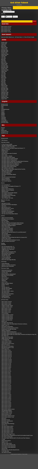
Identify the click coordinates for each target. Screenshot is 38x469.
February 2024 (4, 47)
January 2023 (4, 64)
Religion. (3, 201)
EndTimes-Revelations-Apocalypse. (9, 204)
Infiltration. (4, 280)
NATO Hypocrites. (5, 348)
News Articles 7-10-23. (6, 394)
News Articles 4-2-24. (6, 369)
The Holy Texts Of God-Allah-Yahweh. (10, 213)
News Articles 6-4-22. (6, 392)
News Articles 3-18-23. (6, 309)
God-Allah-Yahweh (19, 3)
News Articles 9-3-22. (6, 407)
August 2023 (4, 55)
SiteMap (3, 243)
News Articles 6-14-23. (6, 381)
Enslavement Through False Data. (9, 329)
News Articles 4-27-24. (6, 371)
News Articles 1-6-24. (6, 350)
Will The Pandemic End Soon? (8, 241)
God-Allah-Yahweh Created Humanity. (10, 158)
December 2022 (4, 66)
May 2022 (3, 75)
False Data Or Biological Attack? (9, 225)
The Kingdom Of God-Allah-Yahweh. (9, 192)
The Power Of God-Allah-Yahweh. (9, 174)
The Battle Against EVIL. (7, 171)
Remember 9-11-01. (6, 419)
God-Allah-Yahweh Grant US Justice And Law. (12, 333)
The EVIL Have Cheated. (7, 288)
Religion (3, 113)
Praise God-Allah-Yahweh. (7, 283)
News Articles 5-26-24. (6, 377)
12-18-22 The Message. (7, 271)
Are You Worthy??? (6, 184)
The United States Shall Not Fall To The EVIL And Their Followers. (16, 438)
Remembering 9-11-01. (6, 209)
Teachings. (3, 244)
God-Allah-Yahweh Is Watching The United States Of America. (15, 161)
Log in (2, 129)
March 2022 (3, 77)
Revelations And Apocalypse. (8, 211)
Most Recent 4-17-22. (6, 207)
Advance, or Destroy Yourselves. (9, 264)
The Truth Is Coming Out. (7, 436)
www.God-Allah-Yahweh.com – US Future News (11, 37)
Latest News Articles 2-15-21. (8, 343)
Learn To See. (5, 282)
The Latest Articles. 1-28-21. (8, 291)
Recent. (3, 285)
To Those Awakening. (6, 257)
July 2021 (3, 79)
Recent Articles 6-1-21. (6, 414)
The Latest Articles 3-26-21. (7, 426)
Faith (2, 106)
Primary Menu (6, 8)
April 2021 (3, 83)
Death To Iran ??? (5, 325)
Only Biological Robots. (7, 410)
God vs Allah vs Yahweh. (7, 156)
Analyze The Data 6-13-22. (7, 317)
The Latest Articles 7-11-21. (7, 430)
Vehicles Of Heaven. (6, 179)
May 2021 (3, 81)
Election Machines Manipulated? (9, 274)
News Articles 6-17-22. (6, 382)
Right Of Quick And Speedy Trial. (9, 251)
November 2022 (4, 67)
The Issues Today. (5, 268)
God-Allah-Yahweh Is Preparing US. (9, 160)
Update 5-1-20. (5, 442)
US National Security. (6, 295)
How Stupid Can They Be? (7, 228)
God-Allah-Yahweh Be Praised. (8, 157)
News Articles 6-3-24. (6, 390)
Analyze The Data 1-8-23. (7, 306)
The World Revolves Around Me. (9, 195)
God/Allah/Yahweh (5, 109)
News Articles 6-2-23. (6, 384)
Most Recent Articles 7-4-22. (8, 347)
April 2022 (3, 76)
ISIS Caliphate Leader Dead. (8, 167)
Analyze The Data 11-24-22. (7, 314)
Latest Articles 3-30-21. (7, 342)
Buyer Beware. (5, 220)
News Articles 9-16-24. (6, 27)
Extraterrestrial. (4, 138)
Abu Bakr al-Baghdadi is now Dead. (9, 145)
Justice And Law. (5, 250)
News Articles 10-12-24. (6, 26)
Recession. (4, 418)
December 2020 (4, 88)
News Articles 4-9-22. (6, 372)
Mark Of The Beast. (6, 344)
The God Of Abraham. (6, 173)
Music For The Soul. (5, 200)
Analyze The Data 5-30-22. (7, 316)
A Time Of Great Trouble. (29, 37)
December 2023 (4, 50)
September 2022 (4, 69)
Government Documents (7, 270)
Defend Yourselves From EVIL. (8, 146)
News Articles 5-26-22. (6, 376)
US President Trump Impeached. (9, 445)
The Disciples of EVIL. (8, 11)
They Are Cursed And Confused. (9, 177)
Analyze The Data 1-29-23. (7, 305)
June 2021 (3, 80)
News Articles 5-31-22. (6, 379)
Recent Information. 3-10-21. (8, 208)
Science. (3, 215)
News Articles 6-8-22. (6, 393)
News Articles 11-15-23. (7, 360)
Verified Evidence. (5, 296)
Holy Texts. (4, 205)
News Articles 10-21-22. (7, 355)
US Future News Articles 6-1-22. (8, 444)
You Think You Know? (6, 452)
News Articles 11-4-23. (6, 363)
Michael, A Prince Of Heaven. (8, 190)
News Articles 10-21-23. (7, 356)
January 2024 (4, 49)
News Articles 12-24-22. (7, 301)
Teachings (3, 117)
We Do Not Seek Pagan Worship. (9, 259)
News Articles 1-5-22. (6, 310)
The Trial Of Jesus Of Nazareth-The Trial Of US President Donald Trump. (17, 435)
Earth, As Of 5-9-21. (6, 149)
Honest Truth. (5, 279)
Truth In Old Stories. (6, 258)
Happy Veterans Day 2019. (7, 338)
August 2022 (4, 71)
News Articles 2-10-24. (6, 365)
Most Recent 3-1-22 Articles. (8, 346)
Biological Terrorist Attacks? (8, 219)
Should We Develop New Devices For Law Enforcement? (14, 232)
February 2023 (4, 63)
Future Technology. (6, 226)
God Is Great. (4, 154)
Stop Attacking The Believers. (8, 253)
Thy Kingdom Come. (6, 196)
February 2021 (4, 85)
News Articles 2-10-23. (6, 302)
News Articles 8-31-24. (6, 29)
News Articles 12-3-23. (6, 364)
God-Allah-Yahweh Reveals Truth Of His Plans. (12, 162)
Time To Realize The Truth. (7, 198)
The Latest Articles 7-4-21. (7, 432)
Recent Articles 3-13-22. (7, 413)
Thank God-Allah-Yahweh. (7, 170)
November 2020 (4, 89)
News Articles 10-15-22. (7, 354)
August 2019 (4, 98)
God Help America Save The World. (9, 153)
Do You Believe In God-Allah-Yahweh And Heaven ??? (13, 148)
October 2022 (4, 68)
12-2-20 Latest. (5, 272)
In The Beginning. (5, 339)
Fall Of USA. (4, 276)
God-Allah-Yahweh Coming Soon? (9, 331)
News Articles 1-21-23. (6, 308)
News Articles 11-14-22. (7, 359)
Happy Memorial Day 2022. (7, 337)
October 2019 (4, 96)
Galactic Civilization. (6, 330)
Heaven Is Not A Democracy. (8, 188)
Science (3, 115)
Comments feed (4, 131)
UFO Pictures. (5, 140)
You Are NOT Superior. (6, 181)
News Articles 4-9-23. (6, 373)
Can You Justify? (5, 221)
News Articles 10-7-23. (6, 358)
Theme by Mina (24, 454)
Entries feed (4, 130)
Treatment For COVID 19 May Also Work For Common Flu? (14, 237)
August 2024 (4, 43)
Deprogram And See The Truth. (8, 247)
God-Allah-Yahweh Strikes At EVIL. (9, 166)
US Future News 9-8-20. (7, 443)
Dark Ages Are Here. (6, 203)
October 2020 (4, 90)
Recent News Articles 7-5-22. (8, 417)
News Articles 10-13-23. (7, 352)
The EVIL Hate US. (6, 287)
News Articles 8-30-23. (6, 398)
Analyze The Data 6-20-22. (7, 318)
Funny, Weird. (5, 152)
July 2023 (3, 56)
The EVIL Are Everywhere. (7, 212)
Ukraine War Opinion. (6, 440)
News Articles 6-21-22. (6, 385)
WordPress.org (4, 133)
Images (2, 112)
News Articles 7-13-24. (6, 31)
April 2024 (3, 45)
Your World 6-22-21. (6, 297)
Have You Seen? (5, 278)
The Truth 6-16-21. (5, 292)
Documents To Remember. (7, 326)
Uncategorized (4, 121)
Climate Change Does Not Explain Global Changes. (13, 222)
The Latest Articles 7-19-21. (7, 431)
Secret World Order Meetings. (8, 423)
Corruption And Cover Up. (7, 322)
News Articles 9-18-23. (6, 405)
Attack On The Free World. (7, 217)
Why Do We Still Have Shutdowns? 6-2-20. (11, 240)
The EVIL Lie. (4, 424)
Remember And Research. (7, 421)
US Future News (4, 122)
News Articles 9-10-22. (6, 402)
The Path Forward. (6, 236)
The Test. (4, 175)
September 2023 (4, 54)
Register (3, 127)
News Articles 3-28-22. (6, 367)
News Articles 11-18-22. (7, 362)
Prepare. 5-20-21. (5, 284)
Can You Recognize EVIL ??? (8, 246)
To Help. (3, 439)
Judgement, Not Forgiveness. (8, 249)
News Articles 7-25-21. (6, 397)
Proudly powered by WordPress (16, 454)
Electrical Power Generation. (8, 266)
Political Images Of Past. (7, 411)
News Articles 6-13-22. (6, 380)
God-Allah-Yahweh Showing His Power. (10, 165)
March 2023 (3, 62)
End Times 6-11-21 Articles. (7, 275)
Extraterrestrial (4, 104)
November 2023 (4, 51)
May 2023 (3, 59)
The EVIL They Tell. (6, 255)
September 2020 (4, 92)
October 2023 (4, 52)
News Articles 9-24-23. (6, 406)
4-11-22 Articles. (5, 313)
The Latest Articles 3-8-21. (7, 427)
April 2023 (3, 60)
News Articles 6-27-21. (6, 389)
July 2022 (3, 72)
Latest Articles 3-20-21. (7, 341)
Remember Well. (5, 422)
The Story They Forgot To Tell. (8, 434)
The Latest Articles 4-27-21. (7, 428)
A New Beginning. (5, 263)
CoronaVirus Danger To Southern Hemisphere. (12, 224)
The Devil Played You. (6, 234)
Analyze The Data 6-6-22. (7, 320)
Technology (3, 119)
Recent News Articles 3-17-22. (8, 415)
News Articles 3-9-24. (6, 368)
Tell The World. (5, 233)
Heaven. (3, 182)
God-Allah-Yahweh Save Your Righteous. (10, 163)
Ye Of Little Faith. (5, 451)
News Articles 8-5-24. (5, 30)
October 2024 (4, 42)
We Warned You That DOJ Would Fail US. (10, 449)
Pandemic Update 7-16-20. (7, 230)
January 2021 (4, 87)
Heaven (3, 110)
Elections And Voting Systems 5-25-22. (10, 327)
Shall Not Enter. (5, 191)
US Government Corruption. (8, 293)
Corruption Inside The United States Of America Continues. (14, 323)
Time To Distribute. (6, 178)
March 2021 (3, 84)
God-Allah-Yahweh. (5, 142)
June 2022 (3, 73)
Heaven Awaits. (5, 187)
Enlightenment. (5, 150)
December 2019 (4, 93)
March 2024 (3, 46)
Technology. (4, 261)
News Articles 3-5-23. (6, 312)
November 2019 (4, 94)
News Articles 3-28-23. (6, 304)
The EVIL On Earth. (6, 289)
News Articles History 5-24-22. (8, 409)
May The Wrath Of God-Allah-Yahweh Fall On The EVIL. (13, 169)
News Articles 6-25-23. (6, 388)
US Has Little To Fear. (6, 238)
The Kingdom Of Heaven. (7, 194)
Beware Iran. (4, 321)
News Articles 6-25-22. (6, 386)
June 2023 (3, 58)
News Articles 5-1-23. (6, 375)
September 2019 (4, 97)
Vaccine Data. (5, 448)
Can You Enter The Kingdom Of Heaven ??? (11, 186)
